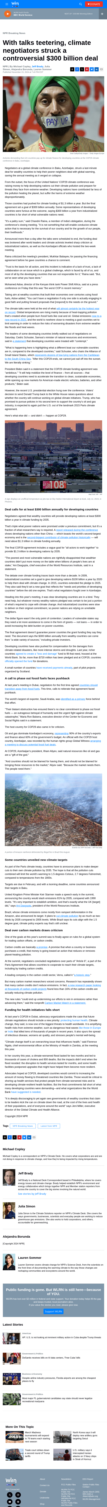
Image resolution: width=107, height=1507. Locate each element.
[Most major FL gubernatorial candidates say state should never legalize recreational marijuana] (12, 1399)
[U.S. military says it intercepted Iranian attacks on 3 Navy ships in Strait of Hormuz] (62, 1455)
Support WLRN (53, 1311)
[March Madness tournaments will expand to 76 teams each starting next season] (15, 1437)
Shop (42, 1504)
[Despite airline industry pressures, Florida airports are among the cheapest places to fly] (12, 1379)
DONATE (95, 4)
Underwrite (44, 1498)
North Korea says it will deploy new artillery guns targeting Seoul (85, 1435)
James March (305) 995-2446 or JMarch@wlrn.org (91, 1494)
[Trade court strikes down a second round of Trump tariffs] (15, 1455)
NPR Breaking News (14, 33)
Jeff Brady (37, 66)
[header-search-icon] (80, 4)
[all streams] (103, 13)
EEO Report (88, 1479)
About (42, 1479)
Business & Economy (32, 1374)
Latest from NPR (49, 1126)
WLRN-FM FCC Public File (68, 1495)
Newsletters (66, 1479)
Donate (43, 1492)
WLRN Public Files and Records (69, 1504)
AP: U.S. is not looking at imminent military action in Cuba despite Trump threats (61, 1337)
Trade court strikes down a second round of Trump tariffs (37, 1453)
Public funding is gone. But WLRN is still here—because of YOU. (53, 1292)
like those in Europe (90, 1027)
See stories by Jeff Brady (32, 1193)
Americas (26, 1333)
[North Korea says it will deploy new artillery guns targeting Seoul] (62, 1437)
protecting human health (74, 1020)
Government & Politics (32, 1354)
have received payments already (54, 667)
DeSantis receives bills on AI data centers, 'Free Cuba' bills (51, 1358)
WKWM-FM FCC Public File (68, 1499)
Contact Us (44, 1485)
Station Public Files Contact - (91, 1486)
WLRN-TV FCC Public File (68, 1491)
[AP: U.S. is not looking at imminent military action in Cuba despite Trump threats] (12, 1338)
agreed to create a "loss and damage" (37, 653)
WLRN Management (91, 1499)
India (10, 1031)
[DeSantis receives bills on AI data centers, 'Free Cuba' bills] (12, 1359)
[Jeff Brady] (9, 1177)
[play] (7, 13)
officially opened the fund (19, 661)
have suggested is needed (25, 1092)
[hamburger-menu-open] (6, 4)
